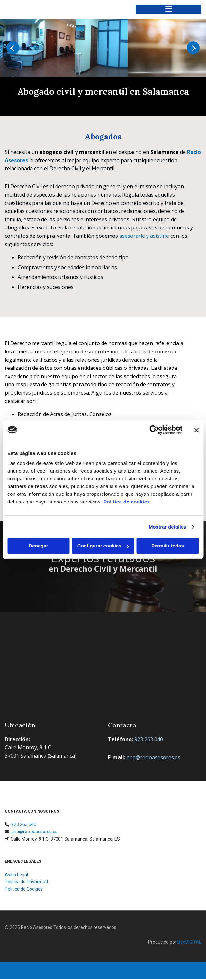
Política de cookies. (127, 501)
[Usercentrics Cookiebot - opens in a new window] (154, 430)
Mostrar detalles (167, 527)
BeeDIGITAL (189, 942)
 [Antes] (12, 47)
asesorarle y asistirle (144, 235)
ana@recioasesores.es (34, 831)
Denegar (38, 545)
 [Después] (193, 47)
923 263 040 (23, 824)
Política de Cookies (24, 889)
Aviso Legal (16, 874)
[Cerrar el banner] (196, 430)
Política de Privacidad (26, 881)
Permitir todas (167, 545)
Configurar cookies (103, 545)
